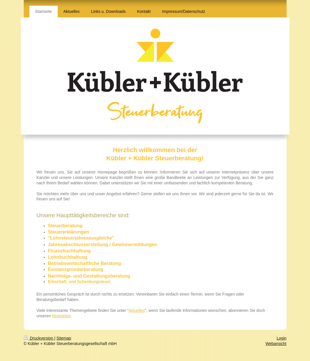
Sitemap (64, 338)
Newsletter (61, 316)
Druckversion (39, 338)
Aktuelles (137, 310)
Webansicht (276, 343)
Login (281, 338)
